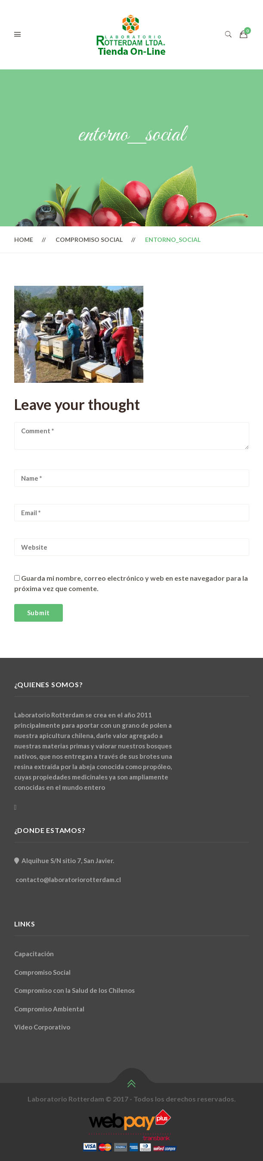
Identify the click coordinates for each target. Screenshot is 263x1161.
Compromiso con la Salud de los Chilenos (74, 990)
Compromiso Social (89, 239)
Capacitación (34, 954)
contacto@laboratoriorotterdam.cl (68, 879)
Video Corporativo (42, 1027)
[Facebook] (15, 807)
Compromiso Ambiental (49, 1009)
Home (23, 239)
